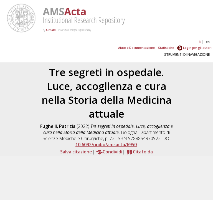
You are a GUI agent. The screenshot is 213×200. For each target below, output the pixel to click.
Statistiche (166, 47)
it (200, 41)
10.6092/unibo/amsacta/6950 (106, 144)
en (208, 41)
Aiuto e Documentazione (136, 47)
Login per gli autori (194, 47)
